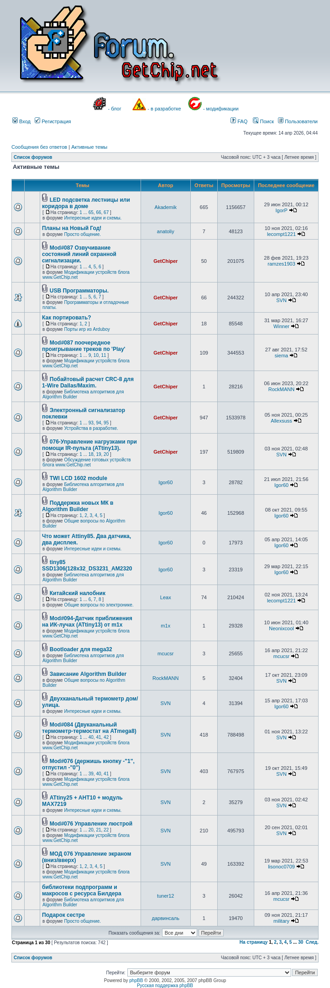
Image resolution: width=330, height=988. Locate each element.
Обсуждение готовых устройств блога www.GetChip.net (86, 462)
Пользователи (298, 121)
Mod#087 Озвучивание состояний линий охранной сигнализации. (79, 254)
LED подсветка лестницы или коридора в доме (86, 203)
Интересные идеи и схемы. (92, 217)
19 (98, 454)
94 (98, 422)
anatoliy (165, 231)
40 (91, 737)
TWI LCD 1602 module (78, 478)
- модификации (221, 108)
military (281, 921)
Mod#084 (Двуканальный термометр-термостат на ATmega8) (89, 727)
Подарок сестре (63, 915)
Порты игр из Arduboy (87, 329)
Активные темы (89, 147)
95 (106, 422)
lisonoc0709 (281, 866)
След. (312, 942)
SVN (281, 300)
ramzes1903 (281, 264)
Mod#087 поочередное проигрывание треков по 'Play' (83, 346)
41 (98, 737)
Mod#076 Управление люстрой (91, 824)
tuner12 (165, 896)
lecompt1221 (281, 234)
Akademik (166, 207)
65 (91, 212)
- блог (114, 108)
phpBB (136, 980)
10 (96, 355)
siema (281, 355)
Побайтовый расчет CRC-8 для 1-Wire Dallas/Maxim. (88, 382)
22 (106, 829)
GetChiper (165, 261)
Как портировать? (66, 317)
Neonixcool (281, 628)
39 (91, 773)
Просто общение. (82, 234)
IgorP (281, 210)
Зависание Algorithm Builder (88, 674)
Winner (281, 326)
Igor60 (165, 482)
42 (106, 737)
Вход (21, 121)
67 (106, 212)
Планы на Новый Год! (71, 228)
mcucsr (165, 653)
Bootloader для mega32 (81, 649)
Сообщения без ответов (39, 147)
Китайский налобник (77, 593)
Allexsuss (281, 420)
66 (98, 212)
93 (91, 422)
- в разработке (164, 108)
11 (103, 355)
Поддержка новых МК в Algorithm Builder (77, 506)
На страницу (254, 942)
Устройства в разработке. (91, 428)
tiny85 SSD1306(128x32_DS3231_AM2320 (87, 565)
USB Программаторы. (79, 291)
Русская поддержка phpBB (165, 985)
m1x (165, 625)
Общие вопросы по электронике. (98, 604)
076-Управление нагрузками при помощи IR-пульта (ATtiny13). (89, 445)
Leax (165, 597)
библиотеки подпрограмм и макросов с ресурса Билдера (81, 890)
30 (300, 942)
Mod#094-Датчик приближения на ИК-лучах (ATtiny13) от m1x (87, 621)
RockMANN (281, 389)
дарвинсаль (165, 918)
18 (91, 454)
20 (106, 454)
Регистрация (53, 121)
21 (98, 829)
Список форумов (33, 157)
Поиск (263, 121)
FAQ (238, 121)
